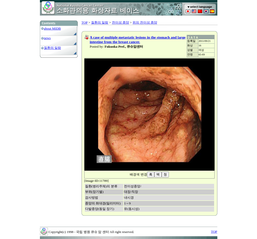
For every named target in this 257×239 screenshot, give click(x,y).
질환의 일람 (52, 48)
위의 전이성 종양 (145, 22)
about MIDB (52, 28)
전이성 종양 (120, 22)
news (47, 38)
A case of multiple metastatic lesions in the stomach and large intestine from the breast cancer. (138, 39)
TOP (85, 22)
